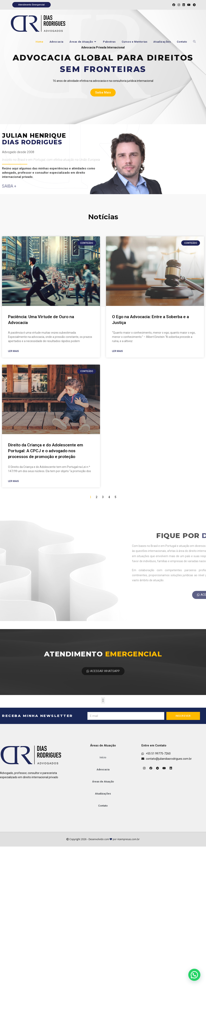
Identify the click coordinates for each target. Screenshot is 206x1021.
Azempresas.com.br (128, 839)
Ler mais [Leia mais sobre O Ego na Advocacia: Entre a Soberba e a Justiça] (117, 351)
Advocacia (103, 769)
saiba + (9, 186)
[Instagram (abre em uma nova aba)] (178, 5)
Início (103, 757)
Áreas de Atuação (103, 781)
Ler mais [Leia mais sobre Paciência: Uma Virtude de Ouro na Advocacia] (13, 351)
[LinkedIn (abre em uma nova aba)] (183, 5)
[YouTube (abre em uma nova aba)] (189, 5)
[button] (103, 700)
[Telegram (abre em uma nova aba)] (194, 5)
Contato (103, 805)
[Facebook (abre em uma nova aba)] (173, 5)
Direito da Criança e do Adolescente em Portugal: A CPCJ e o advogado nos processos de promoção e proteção (45, 451)
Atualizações (103, 793)
